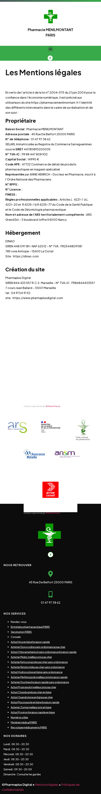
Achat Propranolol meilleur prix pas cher (33, 687)
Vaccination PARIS (21, 631)
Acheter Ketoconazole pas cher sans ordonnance (39, 662)
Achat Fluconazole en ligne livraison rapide (35, 702)
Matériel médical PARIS (24, 722)
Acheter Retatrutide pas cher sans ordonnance (38, 667)
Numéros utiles (19, 717)
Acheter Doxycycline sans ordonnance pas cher (38, 647)
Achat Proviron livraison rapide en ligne (33, 712)
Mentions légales (46, 784)
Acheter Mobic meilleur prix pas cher (31, 657)
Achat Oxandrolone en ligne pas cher (32, 697)
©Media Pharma (53, 406)
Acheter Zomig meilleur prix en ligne (31, 707)
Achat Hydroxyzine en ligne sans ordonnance (36, 672)
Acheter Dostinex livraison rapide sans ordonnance (40, 682)
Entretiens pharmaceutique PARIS (30, 626)
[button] (51, 49)
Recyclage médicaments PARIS (29, 727)
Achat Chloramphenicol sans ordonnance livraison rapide (43, 652)
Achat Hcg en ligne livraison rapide (30, 641)
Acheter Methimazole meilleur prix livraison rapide (39, 677)
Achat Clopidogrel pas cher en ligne (31, 692)
